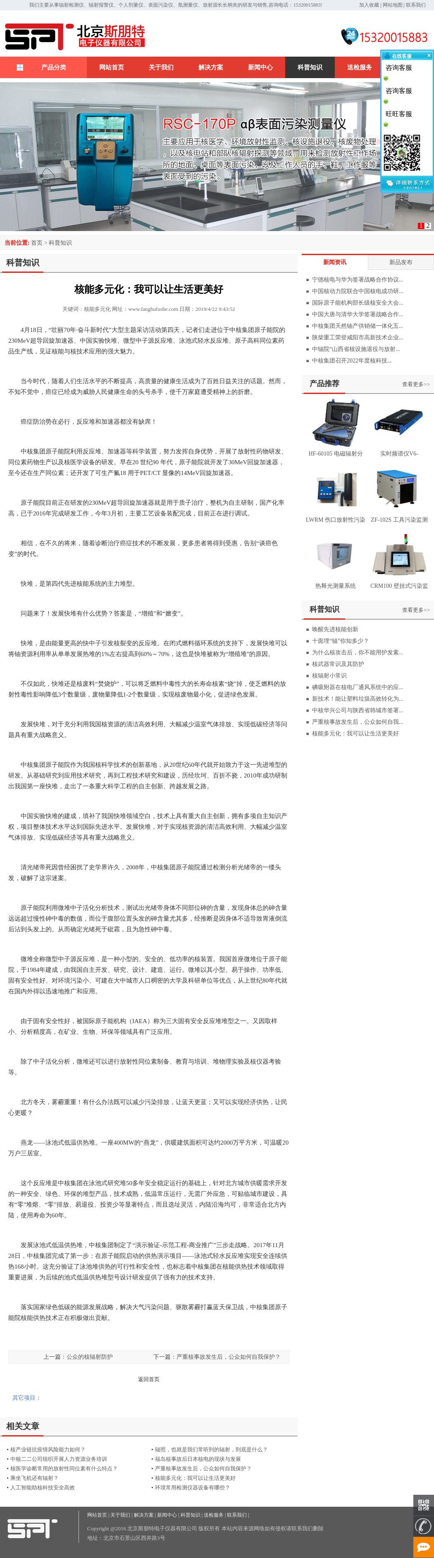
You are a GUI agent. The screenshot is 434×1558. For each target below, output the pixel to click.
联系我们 (416, 5)
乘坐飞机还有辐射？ (34, 1478)
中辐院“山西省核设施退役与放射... (356, 349)
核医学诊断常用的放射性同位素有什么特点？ (64, 1468)
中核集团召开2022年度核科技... (352, 361)
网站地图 (393, 5)
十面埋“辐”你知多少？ (340, 641)
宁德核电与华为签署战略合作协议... (357, 280)
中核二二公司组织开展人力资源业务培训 (58, 1459)
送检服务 (359, 67)
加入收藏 (369, 5)
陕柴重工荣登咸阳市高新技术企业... (357, 337)
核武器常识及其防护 (338, 664)
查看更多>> (416, 384)
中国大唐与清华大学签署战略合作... (357, 314)
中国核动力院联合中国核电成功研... (357, 291)
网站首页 (111, 67)
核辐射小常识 (329, 676)
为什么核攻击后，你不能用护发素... (357, 652)
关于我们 (161, 67)
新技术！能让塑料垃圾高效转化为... (357, 699)
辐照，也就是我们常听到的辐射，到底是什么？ (211, 1449)
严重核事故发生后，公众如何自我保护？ (228, 1357)
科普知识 (310, 67)
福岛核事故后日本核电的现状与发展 (198, 1459)
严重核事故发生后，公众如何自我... (357, 722)
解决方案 (210, 67)
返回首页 (149, 1379)
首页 (37, 243)
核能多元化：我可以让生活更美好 (195, 1478)
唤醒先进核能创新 (335, 629)
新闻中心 (260, 67)
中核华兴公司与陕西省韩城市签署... (357, 710)
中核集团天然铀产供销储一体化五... (357, 326)
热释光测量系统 (335, 586)
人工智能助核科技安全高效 (42, 1487)
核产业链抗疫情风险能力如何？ (48, 1449)
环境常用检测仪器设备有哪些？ (192, 1487)
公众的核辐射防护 (90, 1357)
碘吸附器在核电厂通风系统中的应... (357, 687)
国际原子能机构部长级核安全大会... (357, 303)
